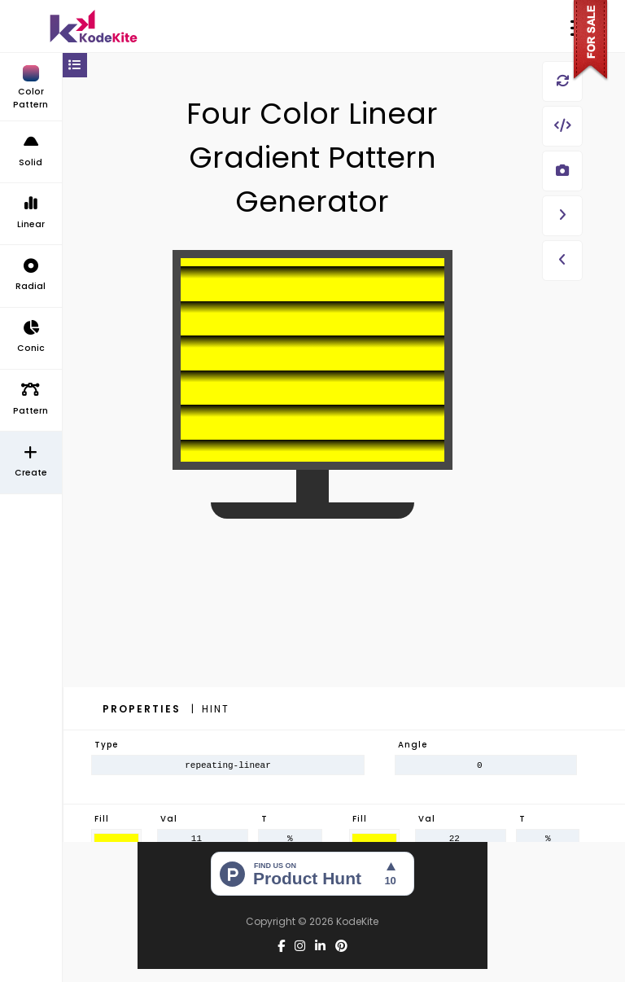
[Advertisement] (312, 651)
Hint (215, 709)
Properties (144, 709)
